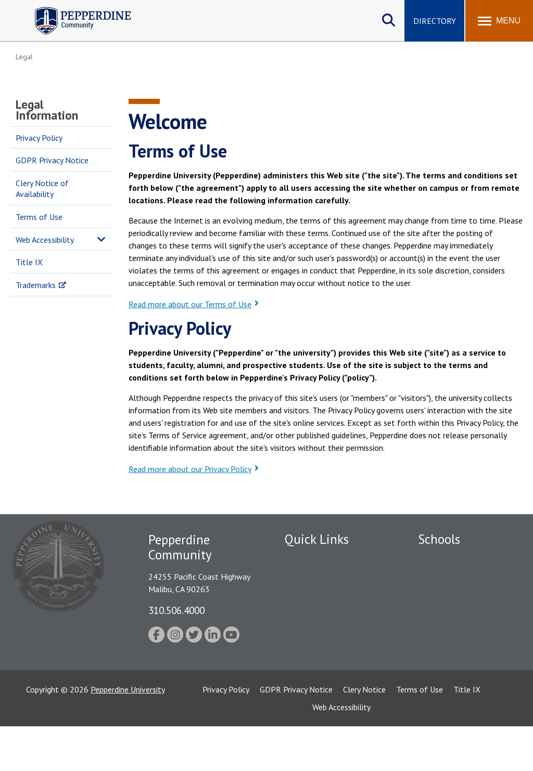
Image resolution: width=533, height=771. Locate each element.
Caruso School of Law (457, 577)
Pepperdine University (128, 734)
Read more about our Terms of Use (190, 304)
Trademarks (36, 285)
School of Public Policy (458, 664)
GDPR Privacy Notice (52, 160)
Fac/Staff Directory (319, 559)
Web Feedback (309, 667)
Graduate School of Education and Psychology (463, 629)
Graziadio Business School (463, 595)
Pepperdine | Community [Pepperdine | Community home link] (75, 10)
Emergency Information (326, 595)
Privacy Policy (39, 138)
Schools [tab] (439, 539)
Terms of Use (39, 217)
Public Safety (308, 577)
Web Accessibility (45, 239)
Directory (434, 21)
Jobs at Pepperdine (317, 613)
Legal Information (47, 110)
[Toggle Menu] (499, 21)
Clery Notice (364, 734)
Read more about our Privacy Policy (190, 469)
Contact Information (321, 649)
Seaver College (444, 559)
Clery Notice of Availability (42, 188)
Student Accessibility (321, 631)
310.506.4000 (176, 610)
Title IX (29, 262)
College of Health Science (463, 681)
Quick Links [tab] (317, 539)
